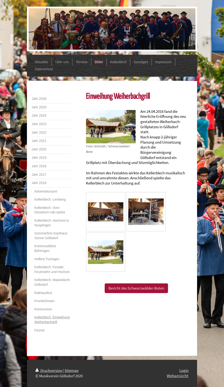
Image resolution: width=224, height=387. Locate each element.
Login (184, 370)
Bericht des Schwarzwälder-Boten (136, 288)
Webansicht (178, 375)
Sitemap (71, 370)
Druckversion (49, 370)
